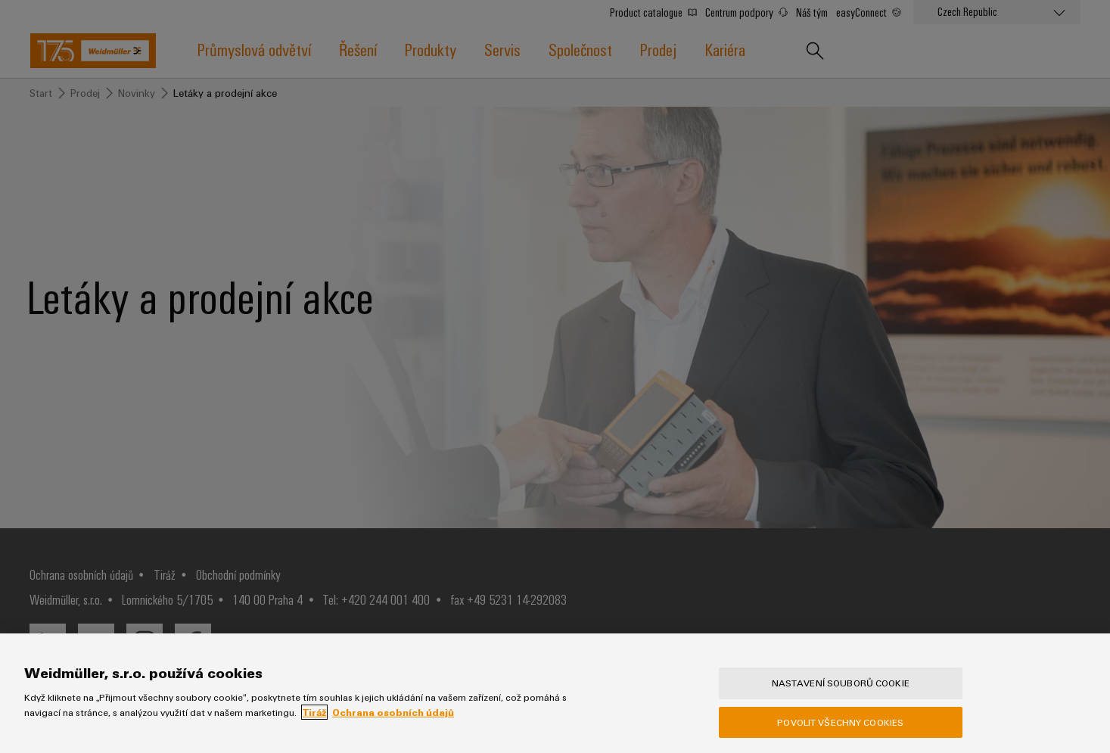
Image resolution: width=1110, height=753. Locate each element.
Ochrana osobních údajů (393, 712)
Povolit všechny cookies (840, 722)
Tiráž (314, 712)
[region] (555, 693)
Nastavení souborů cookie (840, 683)
